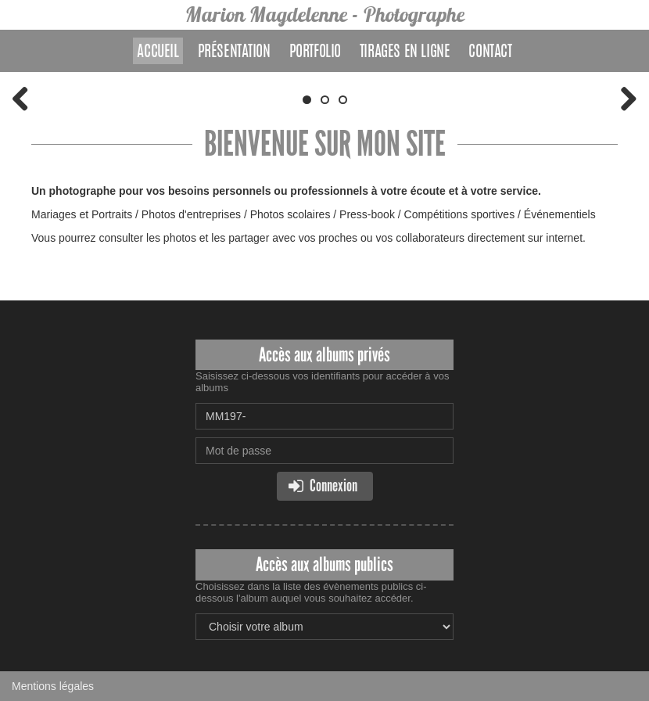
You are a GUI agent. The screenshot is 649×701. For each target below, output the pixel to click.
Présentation (234, 52)
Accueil (157, 52)
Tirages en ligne (405, 52)
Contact (489, 52)
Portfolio (315, 52)
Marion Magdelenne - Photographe (324, 14)
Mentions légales (53, 686)
